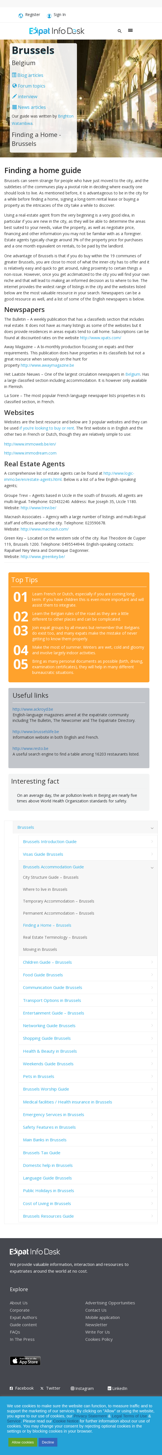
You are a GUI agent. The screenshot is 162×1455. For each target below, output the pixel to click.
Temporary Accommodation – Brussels (58, 901)
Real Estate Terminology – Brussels (55, 937)
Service (14, 1421)
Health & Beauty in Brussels (50, 1051)
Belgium (132, 374)
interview (24, 96)
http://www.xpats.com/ (100, 337)
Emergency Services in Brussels (53, 1114)
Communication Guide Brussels (52, 987)
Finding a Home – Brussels (47, 925)
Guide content (23, 1324)
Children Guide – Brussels (47, 962)
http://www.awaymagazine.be (47, 365)
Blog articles (27, 75)
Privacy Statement (90, 1416)
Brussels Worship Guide (46, 1089)
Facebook (24, 1388)
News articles (29, 107)
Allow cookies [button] (23, 1442)
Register (29, 15)
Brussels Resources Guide (48, 1216)
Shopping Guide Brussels (47, 1038)
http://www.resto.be (30, 748)
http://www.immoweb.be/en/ (30, 444)
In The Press (22, 1339)
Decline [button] (48, 1442)
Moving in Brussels (40, 949)
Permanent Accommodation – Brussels (58, 913)
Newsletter (96, 1324)
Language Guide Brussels (47, 1178)
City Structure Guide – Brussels (51, 877)
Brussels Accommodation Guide (53, 866)
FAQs (15, 1332)
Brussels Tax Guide (41, 1152)
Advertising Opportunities (110, 1302)
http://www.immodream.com (30, 453)
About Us (19, 1302)
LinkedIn (117, 1388)
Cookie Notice (66, 1421)
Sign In (56, 15)
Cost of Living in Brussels (47, 1203)
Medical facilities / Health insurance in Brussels (67, 1102)
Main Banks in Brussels (45, 1139)
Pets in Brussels (38, 1076)
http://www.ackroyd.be (33, 709)
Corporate (20, 1310)
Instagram (82, 1388)
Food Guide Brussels (43, 974)
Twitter (53, 1388)
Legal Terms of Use (129, 1416)
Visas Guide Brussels (43, 854)
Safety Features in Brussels (49, 1127)
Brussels (25, 827)
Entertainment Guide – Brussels (53, 1013)
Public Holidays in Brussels (48, 1190)
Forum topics (28, 86)
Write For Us (97, 1332)
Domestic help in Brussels (48, 1165)
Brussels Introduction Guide (50, 841)
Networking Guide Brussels (49, 1025)
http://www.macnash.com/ (45, 529)
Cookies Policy (99, 1339)
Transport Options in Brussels (52, 1000)
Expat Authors (23, 1317)
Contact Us (96, 1310)
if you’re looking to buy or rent (47, 428)
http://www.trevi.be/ (38, 507)
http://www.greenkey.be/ (43, 556)
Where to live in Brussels (45, 889)
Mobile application (102, 1317)
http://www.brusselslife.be (36, 731)
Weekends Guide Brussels (48, 1063)
